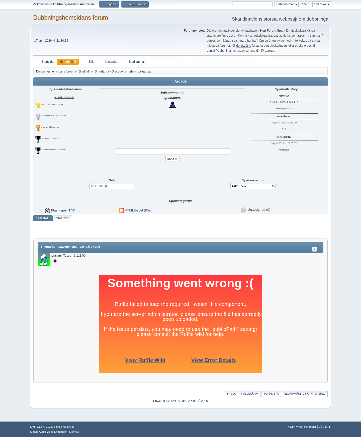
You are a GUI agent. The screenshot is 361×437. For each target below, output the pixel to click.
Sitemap (74, 431)
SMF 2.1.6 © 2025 (41, 426)
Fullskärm (249, 393)
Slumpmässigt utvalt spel (304, 393)
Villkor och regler (306, 426)
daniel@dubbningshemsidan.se (228, 50)
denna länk (243, 45)
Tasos (44, 138)
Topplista (271, 393)
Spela (231, 393)
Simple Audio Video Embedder (48, 431)
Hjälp (291, 426)
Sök (112, 180)
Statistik (63, 218)
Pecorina (45, 104)
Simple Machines (64, 426)
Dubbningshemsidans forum (70, 17)
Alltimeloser (46, 150)
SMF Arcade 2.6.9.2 (184, 401)
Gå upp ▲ (325, 426)
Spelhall (43, 218)
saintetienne (46, 116)
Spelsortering (253, 180)
